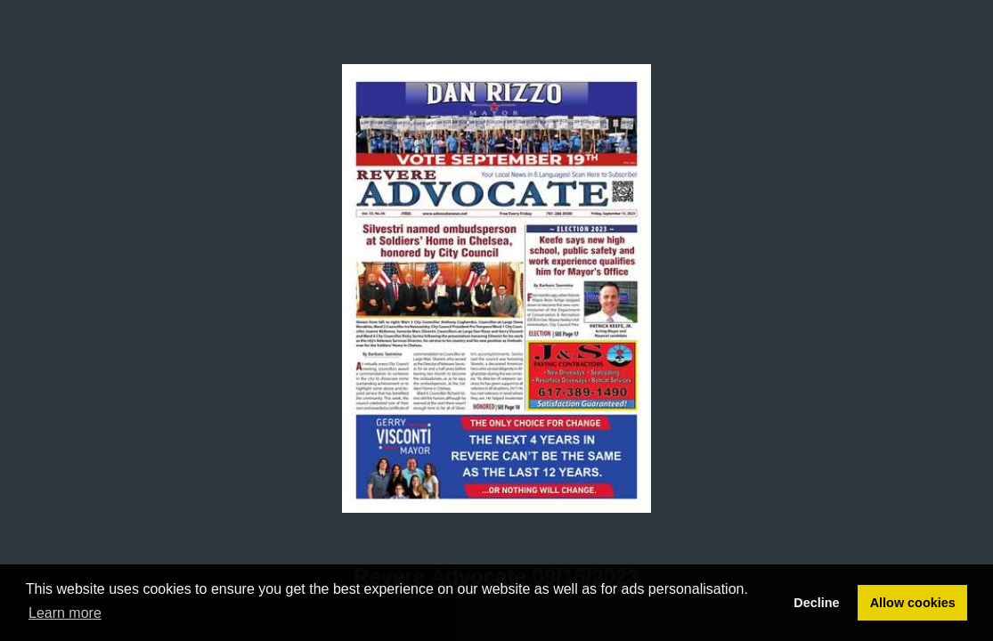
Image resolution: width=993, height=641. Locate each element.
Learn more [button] (65, 613)
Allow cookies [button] (913, 603)
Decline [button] (816, 603)
